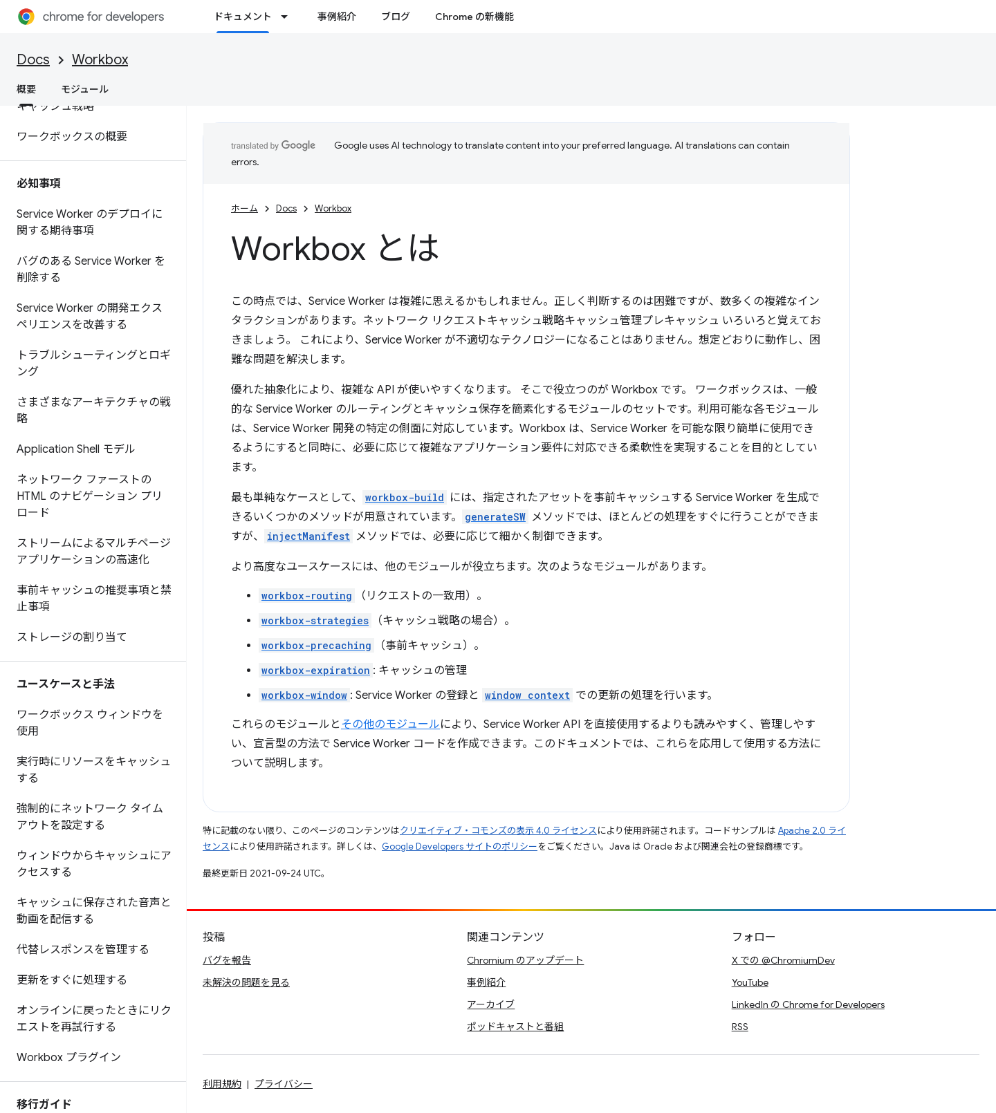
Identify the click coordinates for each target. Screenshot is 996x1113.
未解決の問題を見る (246, 982)
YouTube (750, 982)
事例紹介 (336, 16)
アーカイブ (491, 1004)
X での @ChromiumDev (783, 960)
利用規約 (222, 1083)
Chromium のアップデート (525, 960)
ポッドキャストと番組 (515, 1026)
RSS (740, 1026)
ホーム (244, 208)
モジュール (85, 89)
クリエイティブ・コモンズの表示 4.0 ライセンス (498, 830)
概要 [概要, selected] (26, 89)
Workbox (100, 59)
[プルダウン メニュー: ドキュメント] (288, 16)
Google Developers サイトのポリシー (459, 846)
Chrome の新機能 (474, 16)
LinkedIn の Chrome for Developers (808, 1004)
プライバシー (284, 1083)
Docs (33, 59)
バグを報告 (227, 960)
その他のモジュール (390, 724)
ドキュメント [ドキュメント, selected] (243, 16)
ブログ (395, 16)
